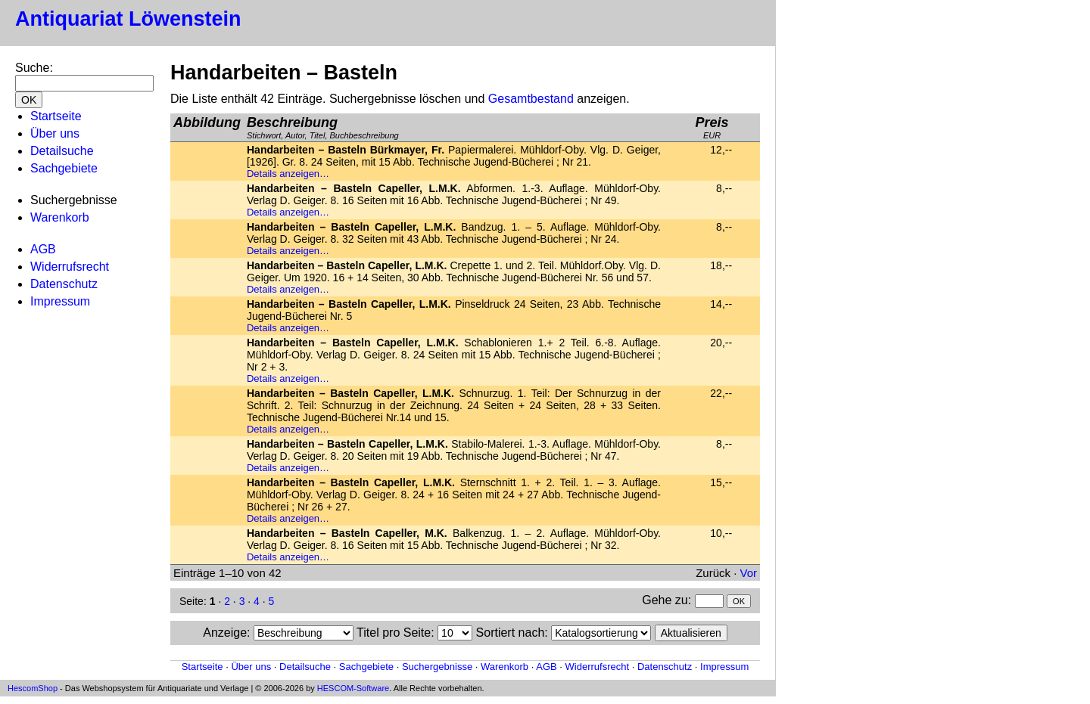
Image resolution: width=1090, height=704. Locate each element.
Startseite (56, 116)
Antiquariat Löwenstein (128, 19)
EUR (711, 127)
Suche (32, 67)
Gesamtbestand (531, 98)
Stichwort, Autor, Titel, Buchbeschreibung (323, 127)
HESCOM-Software (353, 688)
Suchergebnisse (437, 666)
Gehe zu (664, 600)
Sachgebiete (64, 168)
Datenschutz (64, 284)
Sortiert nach (510, 632)
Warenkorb (59, 217)
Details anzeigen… (288, 173)
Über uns (54, 133)
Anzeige (225, 632)
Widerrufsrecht (69, 266)
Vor (748, 572)
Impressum (60, 301)
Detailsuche (62, 150)
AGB (43, 249)
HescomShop (33, 688)
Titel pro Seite (394, 632)
